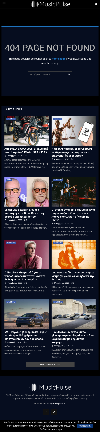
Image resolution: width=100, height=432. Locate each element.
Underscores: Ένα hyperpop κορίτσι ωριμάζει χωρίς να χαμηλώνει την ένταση (73, 276)
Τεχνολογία (58, 119)
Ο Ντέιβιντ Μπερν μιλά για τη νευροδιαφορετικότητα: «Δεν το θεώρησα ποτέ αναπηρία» (24, 276)
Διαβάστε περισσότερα (51, 429)
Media (9, 180)
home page (58, 58)
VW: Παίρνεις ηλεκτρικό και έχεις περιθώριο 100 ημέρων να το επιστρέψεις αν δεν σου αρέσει (25, 335)
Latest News (13, 109)
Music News (58, 180)
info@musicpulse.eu (56, 403)
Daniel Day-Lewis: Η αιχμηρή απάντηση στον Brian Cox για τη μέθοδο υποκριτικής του (24, 213)
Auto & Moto (11, 119)
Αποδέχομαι (85, 426)
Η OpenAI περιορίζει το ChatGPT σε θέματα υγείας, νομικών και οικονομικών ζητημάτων (72, 152)
